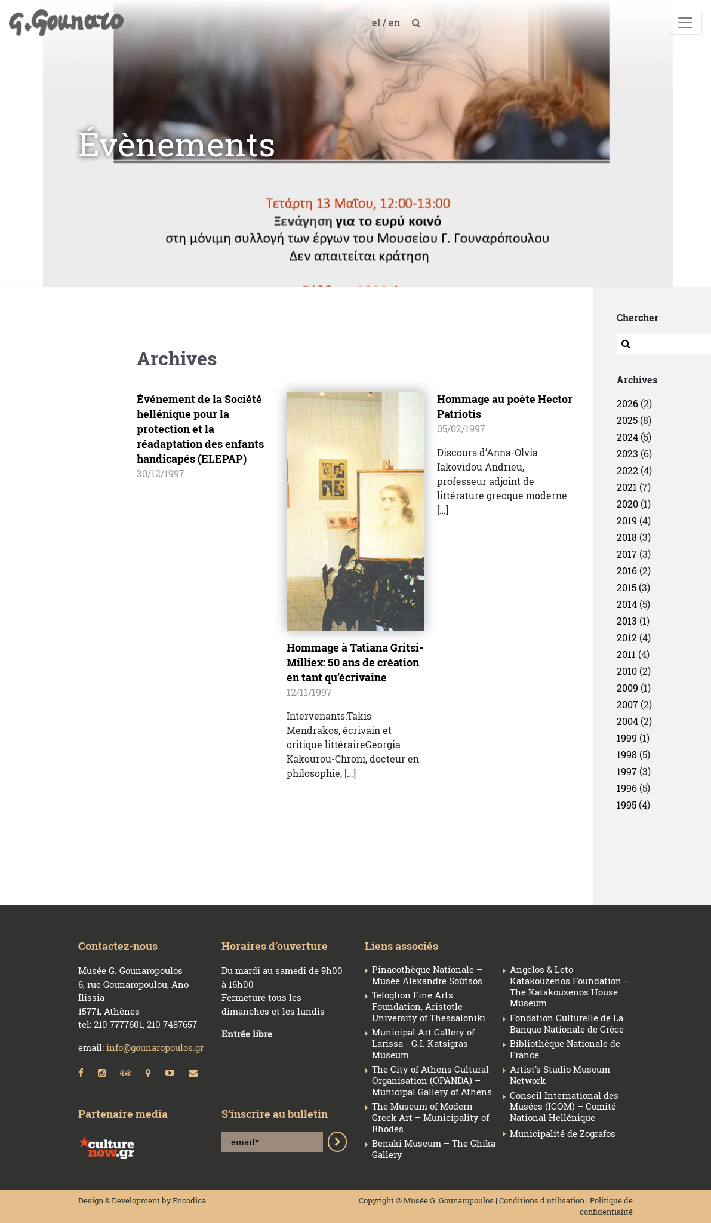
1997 (627, 771)
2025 (627, 420)
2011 (626, 654)
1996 (627, 788)
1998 (627, 754)
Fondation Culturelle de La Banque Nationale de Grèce (567, 1023)
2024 (627, 437)
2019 (627, 520)
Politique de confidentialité (606, 1206)
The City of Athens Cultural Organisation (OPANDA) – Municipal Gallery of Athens (432, 1080)
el (377, 22)
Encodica (189, 1200)
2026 (627, 403)
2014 (627, 604)
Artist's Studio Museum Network (560, 1075)
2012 (627, 637)
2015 (626, 587)
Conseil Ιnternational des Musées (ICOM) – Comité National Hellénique (564, 1106)
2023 (627, 453)
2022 (627, 470)
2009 (627, 687)
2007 (627, 704)
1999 (627, 738)
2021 (627, 487)
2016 (627, 570)
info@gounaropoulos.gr (155, 1047)
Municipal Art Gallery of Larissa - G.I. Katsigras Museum (423, 1043)
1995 (626, 804)
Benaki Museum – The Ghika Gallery (433, 1149)
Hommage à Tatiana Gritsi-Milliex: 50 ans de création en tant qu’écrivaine (355, 662)
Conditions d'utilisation (541, 1200)
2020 (627, 503)
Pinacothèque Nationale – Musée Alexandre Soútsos (427, 975)
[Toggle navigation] (685, 23)
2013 (627, 620)
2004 (627, 721)
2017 (627, 554)
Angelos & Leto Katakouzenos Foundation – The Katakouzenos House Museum (570, 986)
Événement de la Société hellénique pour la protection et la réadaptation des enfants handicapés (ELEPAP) (200, 429)
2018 (627, 537)
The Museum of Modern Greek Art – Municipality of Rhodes (430, 1117)
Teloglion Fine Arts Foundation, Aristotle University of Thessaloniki (428, 1006)
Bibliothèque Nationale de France (565, 1049)
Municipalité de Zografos (562, 1133)
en (395, 22)
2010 (627, 671)
